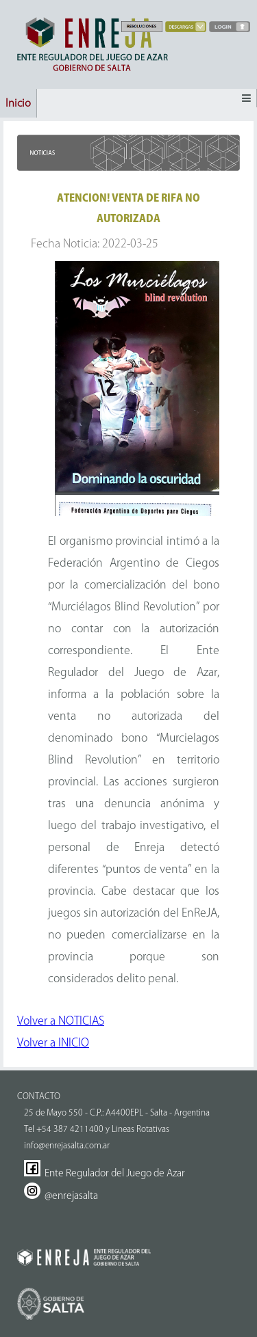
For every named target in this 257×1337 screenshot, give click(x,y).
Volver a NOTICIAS (60, 1020)
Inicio (18, 103)
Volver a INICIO (53, 1042)
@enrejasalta (61, 1195)
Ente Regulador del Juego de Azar (104, 1173)
